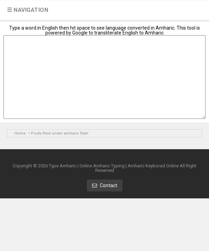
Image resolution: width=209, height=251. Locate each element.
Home (20, 133)
